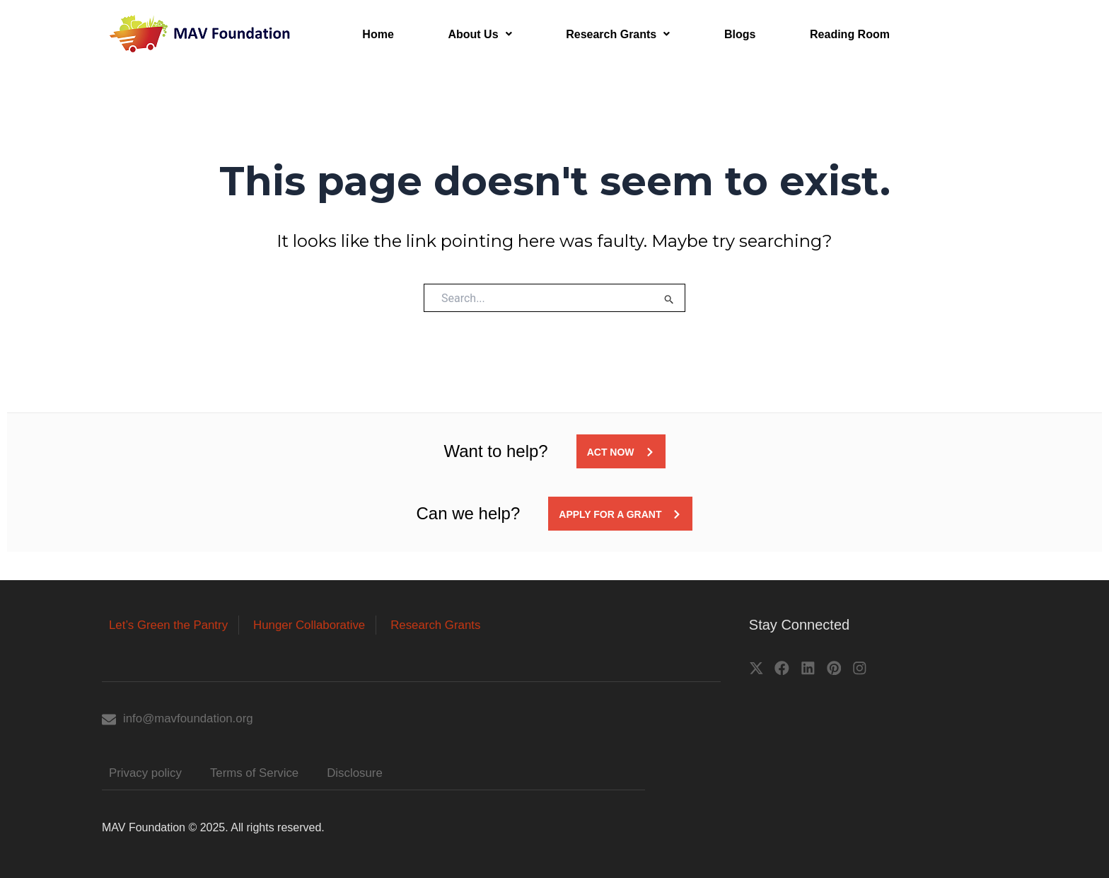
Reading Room (835, 35)
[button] (474, 35)
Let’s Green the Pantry (172, 623)
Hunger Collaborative (321, 623)
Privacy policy (148, 773)
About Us (474, 35)
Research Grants (610, 35)
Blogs (728, 35)
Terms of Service (262, 773)
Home (376, 35)
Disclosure (367, 773)
